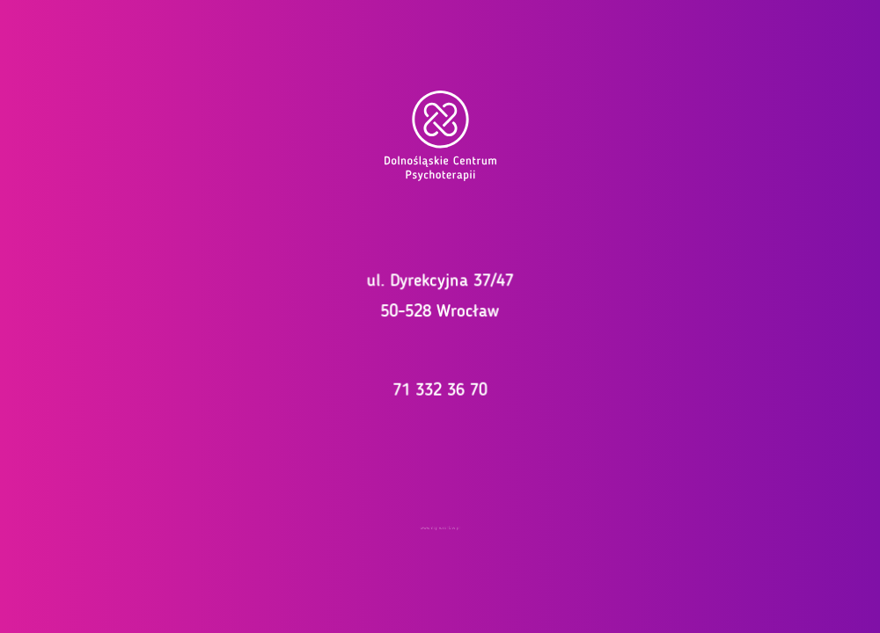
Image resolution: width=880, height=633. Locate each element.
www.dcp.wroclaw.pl (440, 527)
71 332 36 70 (440, 387)
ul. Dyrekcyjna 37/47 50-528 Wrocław (440, 295)
